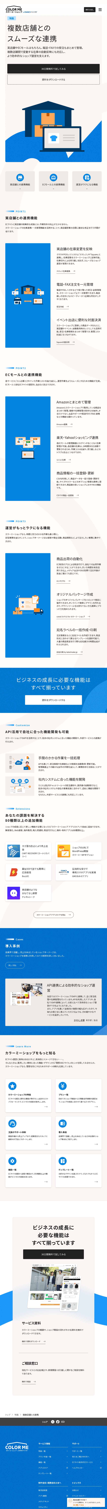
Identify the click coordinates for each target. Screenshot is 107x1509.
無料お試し (89, 9)
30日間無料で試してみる (53, 68)
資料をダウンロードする (53, 79)
